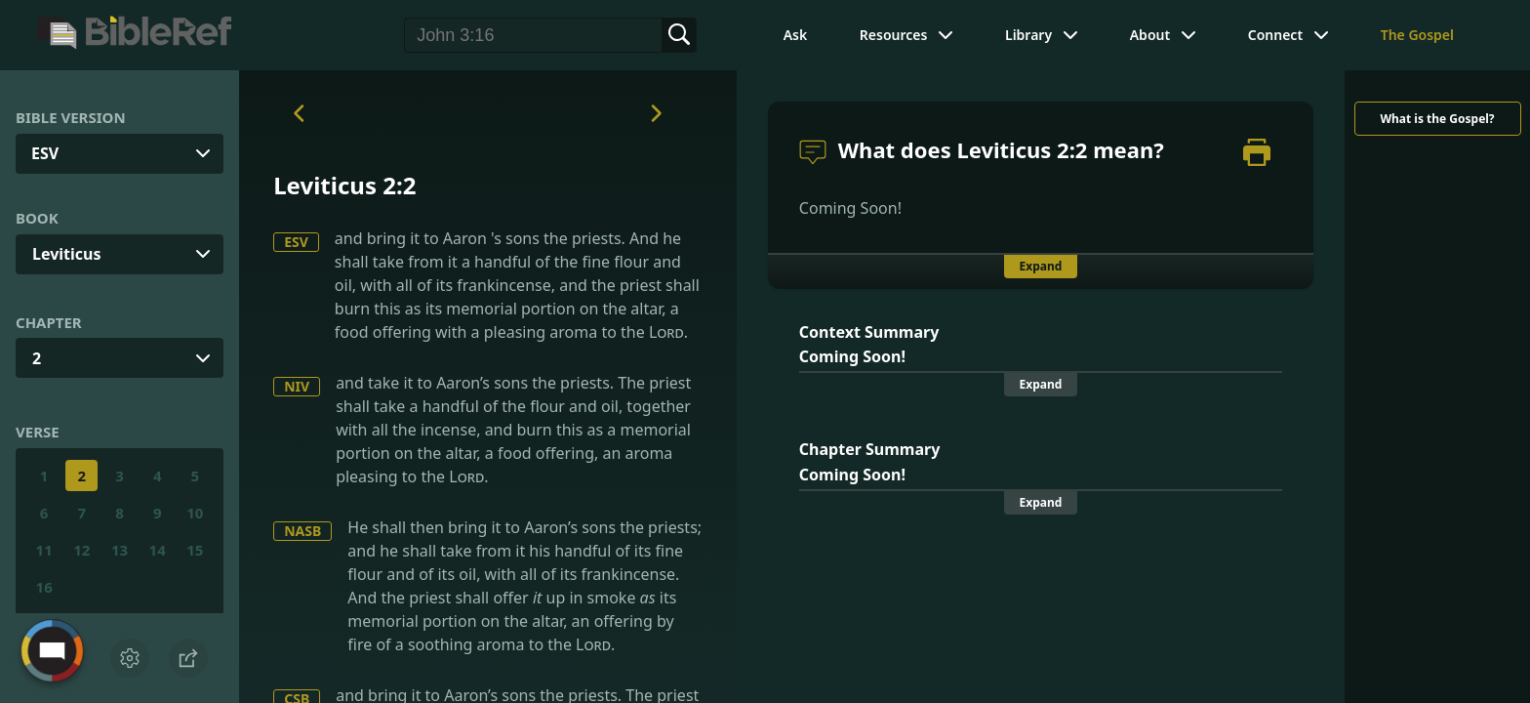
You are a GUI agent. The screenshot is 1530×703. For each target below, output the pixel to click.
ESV (296, 241)
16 (44, 587)
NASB (302, 530)
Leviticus (66, 254)
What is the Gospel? (1437, 118)
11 (44, 549)
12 (81, 549)
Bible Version (71, 117)
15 (194, 549)
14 (157, 549)
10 (194, 512)
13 (119, 549)
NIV (296, 386)
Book (37, 217)
